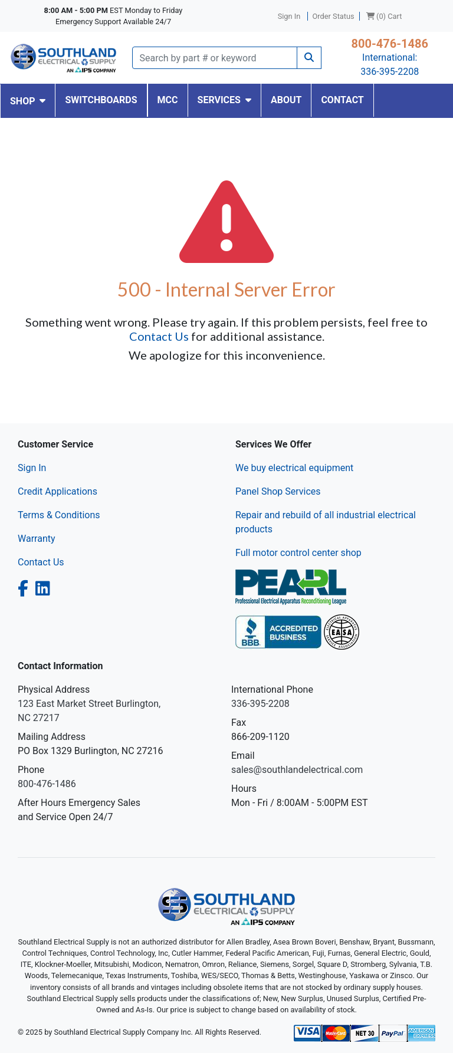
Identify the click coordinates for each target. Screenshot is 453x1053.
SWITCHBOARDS (101, 100)
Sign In (32, 467)
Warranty (36, 538)
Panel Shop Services (278, 491)
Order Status (333, 16)
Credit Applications (57, 491)
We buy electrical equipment (294, 467)
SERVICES (224, 100)
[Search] (214, 58)
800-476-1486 (389, 44)
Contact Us (159, 336)
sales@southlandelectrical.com (297, 769)
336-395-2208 (389, 71)
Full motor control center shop (298, 552)
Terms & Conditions (59, 515)
